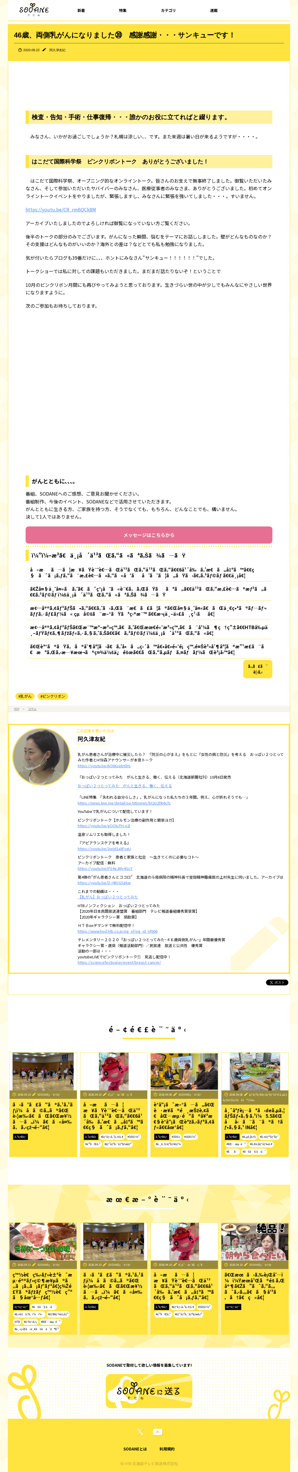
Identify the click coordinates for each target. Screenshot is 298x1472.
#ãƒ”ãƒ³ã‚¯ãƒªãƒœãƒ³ (118, 1144)
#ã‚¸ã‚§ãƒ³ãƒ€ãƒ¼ (168, 1144)
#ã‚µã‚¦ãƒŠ (249, 1137)
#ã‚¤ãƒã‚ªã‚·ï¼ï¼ (29, 1314)
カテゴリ (168, 10)
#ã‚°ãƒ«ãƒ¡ (30, 1322)
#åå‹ (232, 1151)
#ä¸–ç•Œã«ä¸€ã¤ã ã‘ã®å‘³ (36, 1329)
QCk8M (88, 209)
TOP (16, 709)
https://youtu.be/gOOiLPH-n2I (104, 825)
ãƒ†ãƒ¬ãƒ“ (21, 1307)
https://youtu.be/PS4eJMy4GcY (105, 868)
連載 (214, 10)
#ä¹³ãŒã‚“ (92, 1144)
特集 (123, 10)
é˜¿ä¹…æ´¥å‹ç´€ (120, 1094)
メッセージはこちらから (149, 534)
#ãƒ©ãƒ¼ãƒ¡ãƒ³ (58, 1314)
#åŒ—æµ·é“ (236, 1144)
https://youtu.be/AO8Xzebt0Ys (104, 765)
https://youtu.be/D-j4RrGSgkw (104, 882)
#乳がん (25, 696)
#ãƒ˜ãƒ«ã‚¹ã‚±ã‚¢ (112, 1137)
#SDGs (176, 1137)
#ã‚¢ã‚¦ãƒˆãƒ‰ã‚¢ (261, 1144)
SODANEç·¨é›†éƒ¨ (49, 1094)
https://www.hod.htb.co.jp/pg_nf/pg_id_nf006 (117, 931)
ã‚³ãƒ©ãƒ (20, 1137)
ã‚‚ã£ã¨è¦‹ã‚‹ (258, 669)
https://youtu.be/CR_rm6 (53, 209)
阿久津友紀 (57, 50)
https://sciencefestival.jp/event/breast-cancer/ (119, 962)
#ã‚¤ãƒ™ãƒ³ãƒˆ (269, 1137)
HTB (17, 1322)
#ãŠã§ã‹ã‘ (254, 1151)
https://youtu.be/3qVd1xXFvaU (104, 848)
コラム (32, 709)
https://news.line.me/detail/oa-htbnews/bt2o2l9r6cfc (124, 803)
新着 (81, 10)
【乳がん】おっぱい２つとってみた (108, 897)
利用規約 (167, 1449)
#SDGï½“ (133, 1137)
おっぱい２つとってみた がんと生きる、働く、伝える (125, 785)
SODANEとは (135, 1449)
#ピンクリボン (52, 696)
